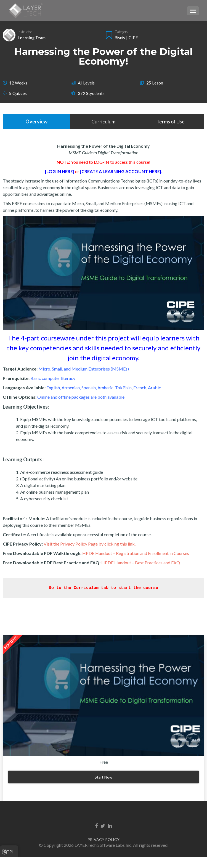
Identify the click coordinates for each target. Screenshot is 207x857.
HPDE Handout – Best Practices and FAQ (140, 562)
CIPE (133, 37)
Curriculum (103, 121)
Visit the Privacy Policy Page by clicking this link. (90, 543)
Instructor (25, 32)
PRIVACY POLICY (103, 839)
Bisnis (120, 37)
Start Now (103, 777)
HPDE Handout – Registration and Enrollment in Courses (135, 553)
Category (121, 32)
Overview (36, 121)
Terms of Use (170, 121)
